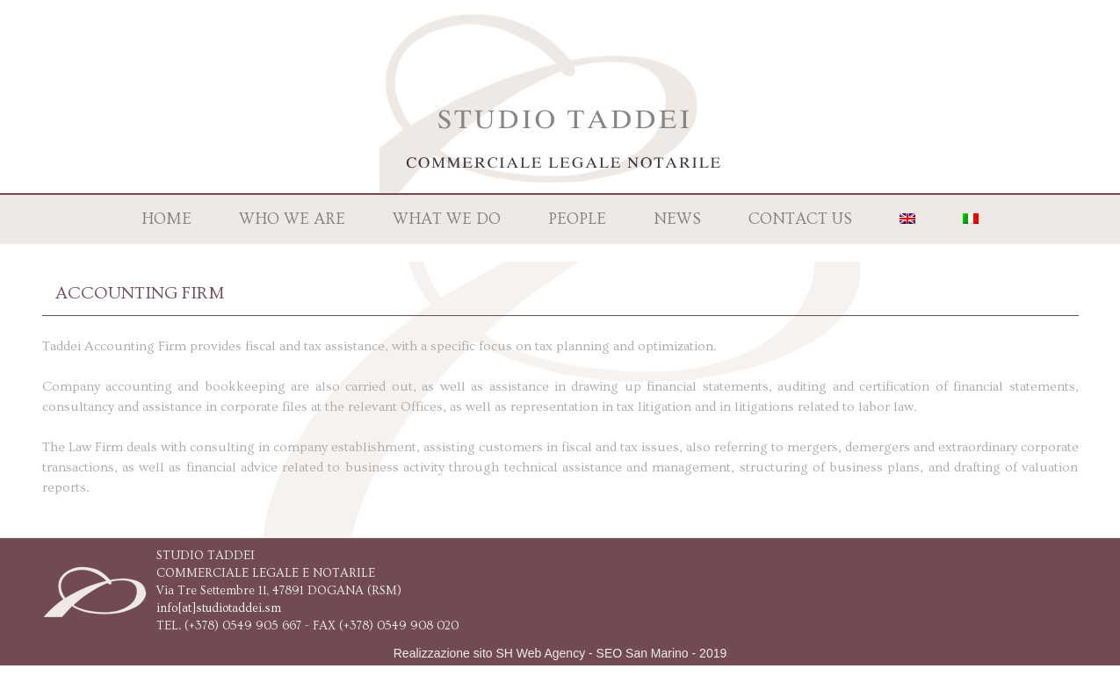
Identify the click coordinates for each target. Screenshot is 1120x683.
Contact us (800, 219)
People (577, 219)
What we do (447, 219)
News (677, 219)
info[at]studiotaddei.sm (218, 608)
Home (166, 219)
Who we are (292, 219)
